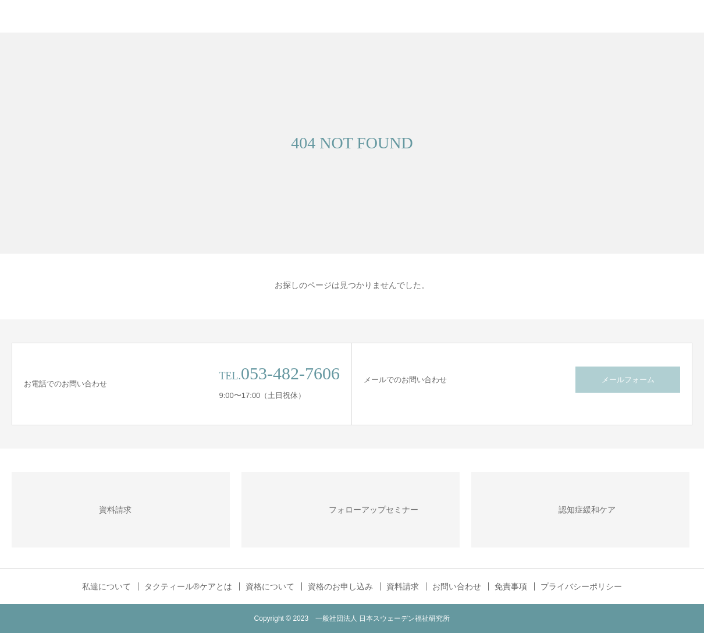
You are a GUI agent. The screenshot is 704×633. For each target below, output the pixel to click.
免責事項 (511, 586)
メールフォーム (628, 379)
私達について (106, 586)
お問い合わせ (456, 586)
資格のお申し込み (340, 586)
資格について (270, 586)
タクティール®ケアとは (188, 586)
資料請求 (402, 586)
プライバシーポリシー (581, 586)
